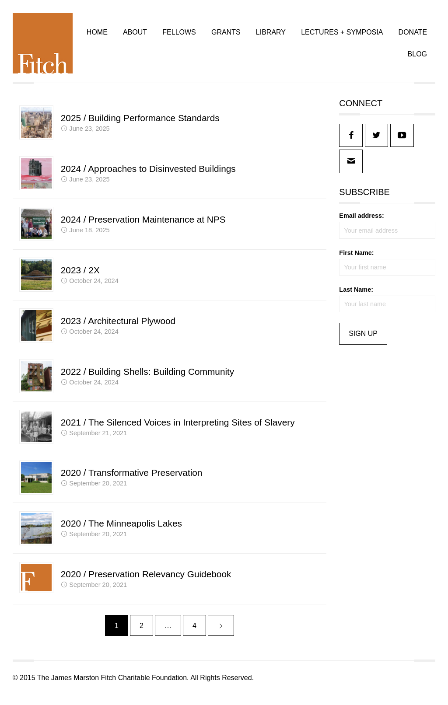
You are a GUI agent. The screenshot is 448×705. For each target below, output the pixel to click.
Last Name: (356, 295)
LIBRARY (270, 35)
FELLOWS (178, 35)
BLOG (416, 57)
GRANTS (225, 35)
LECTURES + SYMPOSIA (341, 35)
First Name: (356, 258)
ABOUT (134, 35)
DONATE (412, 35)
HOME (96, 35)
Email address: (361, 222)
